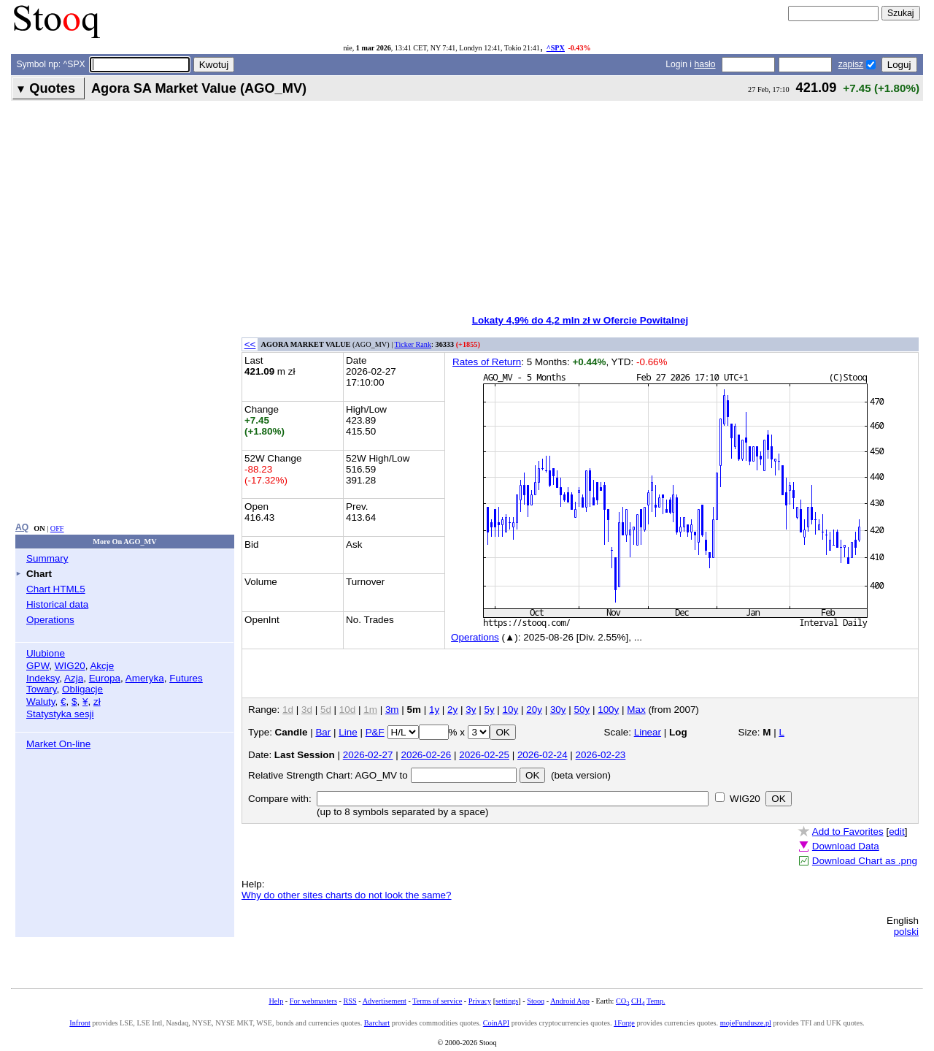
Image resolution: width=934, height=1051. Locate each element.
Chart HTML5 (55, 589)
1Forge (624, 1023)
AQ (21, 527)
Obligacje (82, 689)
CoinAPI (496, 1023)
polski (906, 931)
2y (452, 709)
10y (511, 709)
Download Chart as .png (864, 860)
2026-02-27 (368, 754)
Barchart (377, 1023)
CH (637, 1001)
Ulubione (45, 653)
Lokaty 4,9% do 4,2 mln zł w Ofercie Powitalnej (580, 320)
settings (506, 1001)
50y (582, 709)
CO (622, 1001)
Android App (570, 1001)
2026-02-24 (542, 754)
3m (392, 709)
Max (636, 709)
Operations (50, 619)
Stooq (535, 1001)
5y (489, 709)
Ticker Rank (413, 344)
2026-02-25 (484, 754)
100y (608, 709)
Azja (73, 678)
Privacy (479, 1001)
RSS (349, 1001)
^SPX (556, 48)
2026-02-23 (601, 754)
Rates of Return (486, 361)
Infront (79, 1023)
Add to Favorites (848, 831)
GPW (37, 665)
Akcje (102, 665)
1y (434, 709)
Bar (323, 732)
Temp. (656, 1001)
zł (97, 701)
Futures (186, 678)
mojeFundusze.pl (745, 1023)
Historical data (57, 604)
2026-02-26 (426, 754)
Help (276, 1001)
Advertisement (384, 1001)
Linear (647, 732)
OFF (57, 528)
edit (897, 831)
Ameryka (145, 678)
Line (348, 732)
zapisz (850, 64)
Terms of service (437, 1001)
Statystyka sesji (60, 713)
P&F (375, 732)
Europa (104, 678)
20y (534, 709)
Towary (41, 689)
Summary (47, 558)
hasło (704, 64)
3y (471, 709)
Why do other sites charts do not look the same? (347, 895)
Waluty (40, 701)
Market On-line (58, 743)
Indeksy (42, 678)
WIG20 (70, 665)
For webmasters (313, 1001)
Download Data (845, 846)
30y (558, 709)
